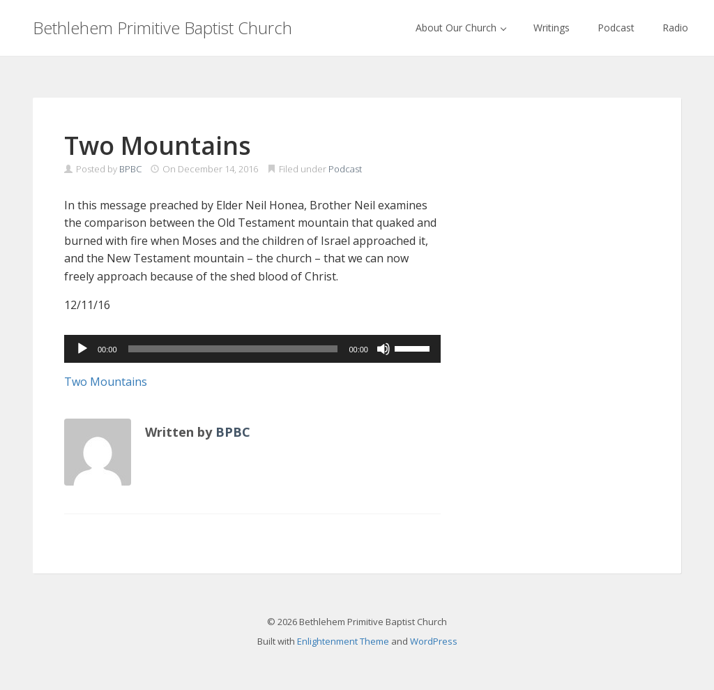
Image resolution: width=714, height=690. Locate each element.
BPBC (130, 169)
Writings (551, 27)
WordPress (433, 641)
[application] (252, 349)
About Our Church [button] (461, 27)
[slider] (233, 348)
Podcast (616, 27)
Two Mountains (105, 381)
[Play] (82, 349)
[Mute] (383, 349)
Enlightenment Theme (343, 641)
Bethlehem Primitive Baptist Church (162, 27)
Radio (675, 27)
